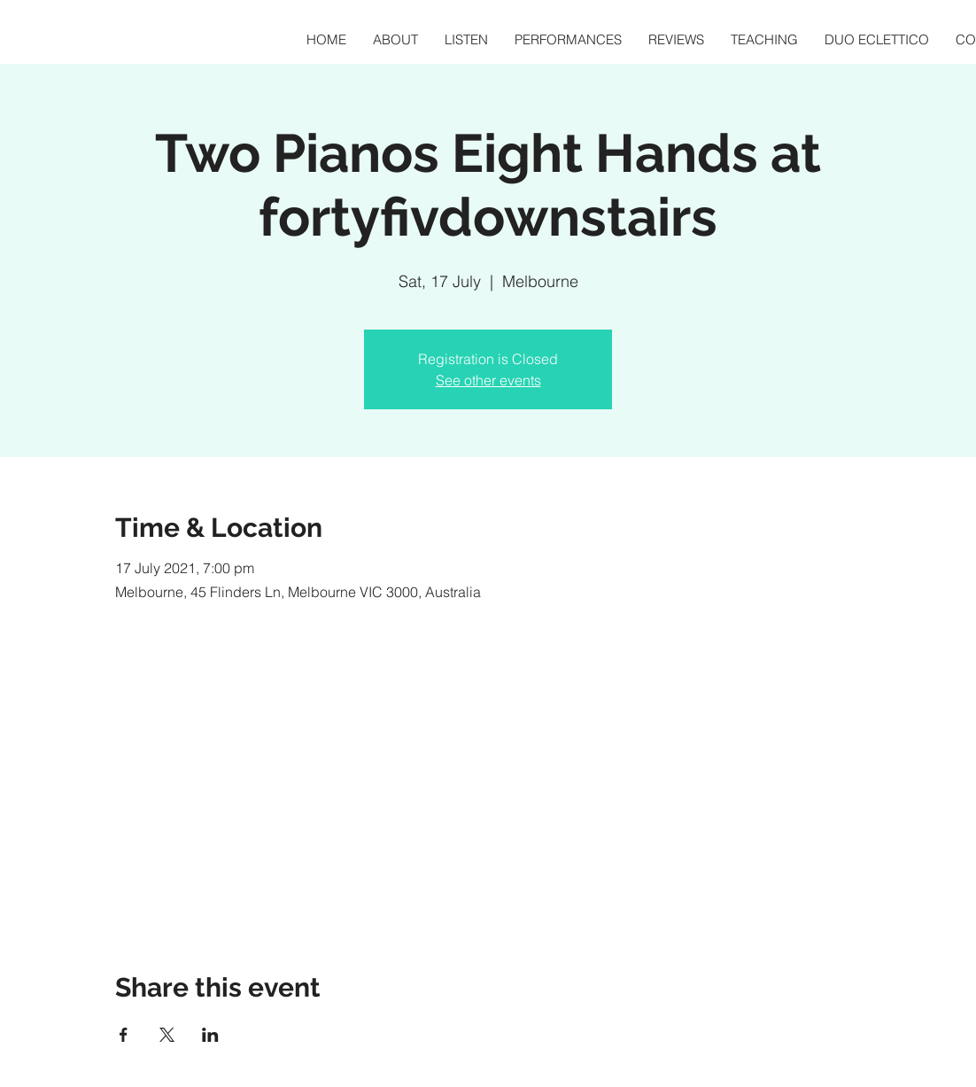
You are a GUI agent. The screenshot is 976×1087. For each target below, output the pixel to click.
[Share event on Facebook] (123, 1035)
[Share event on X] (167, 1035)
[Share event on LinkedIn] (210, 1035)
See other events (488, 380)
